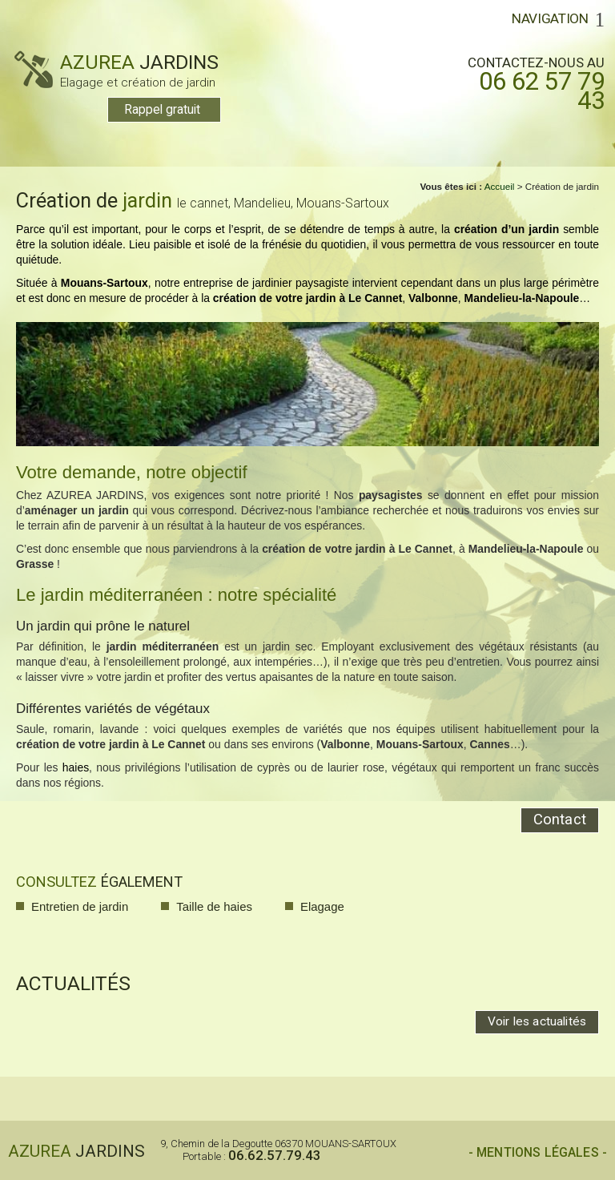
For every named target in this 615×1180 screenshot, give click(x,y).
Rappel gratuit (162, 110)
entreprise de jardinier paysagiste (265, 282)
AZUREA (116, 69)
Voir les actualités (537, 1021)
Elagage (322, 906)
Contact (559, 819)
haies (75, 767)
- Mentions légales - (537, 1153)
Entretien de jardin (79, 906)
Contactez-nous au (526, 82)
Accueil (499, 186)
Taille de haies (214, 906)
